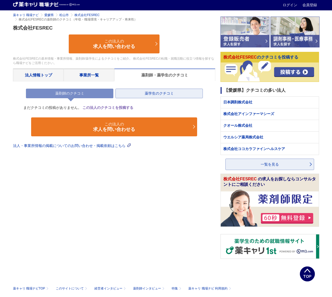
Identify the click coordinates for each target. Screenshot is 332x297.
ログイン (290, 5)
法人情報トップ (38, 75)
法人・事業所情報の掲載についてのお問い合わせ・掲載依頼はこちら (72, 146)
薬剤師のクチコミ (69, 93)
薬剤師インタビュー (149, 288)
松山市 (64, 15)
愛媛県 (49, 15)
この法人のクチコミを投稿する (107, 107)
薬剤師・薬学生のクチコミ (164, 75)
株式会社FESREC (87, 15)
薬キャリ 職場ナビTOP (31, 288)
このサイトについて (72, 288)
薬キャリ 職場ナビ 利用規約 (209, 288)
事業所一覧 (89, 75)
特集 (177, 288)
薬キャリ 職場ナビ (26, 15)
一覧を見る (270, 164)
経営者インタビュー (110, 288)
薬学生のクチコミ (159, 93)
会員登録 (309, 5)
